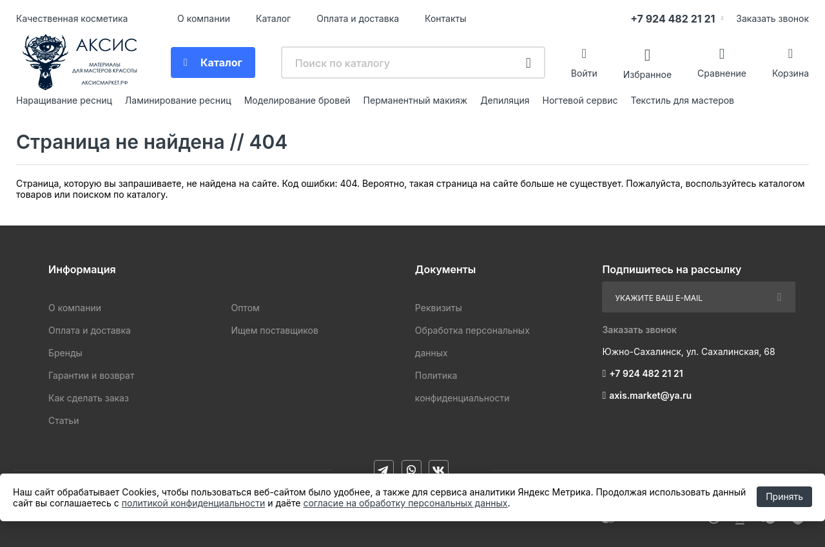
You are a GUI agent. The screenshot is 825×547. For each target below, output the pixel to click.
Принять (784, 496)
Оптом (245, 307)
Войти (584, 73)
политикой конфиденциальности (193, 502)
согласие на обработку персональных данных (405, 502)
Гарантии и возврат (91, 375)
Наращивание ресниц (64, 100)
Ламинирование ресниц (178, 100)
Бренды (65, 352)
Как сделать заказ (88, 397)
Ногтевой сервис (580, 100)
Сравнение (721, 73)
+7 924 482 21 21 (672, 18)
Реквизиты (438, 307)
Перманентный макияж (416, 100)
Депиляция (504, 100)
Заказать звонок (772, 18)
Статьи (63, 420)
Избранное (647, 74)
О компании (203, 18)
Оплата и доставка (357, 18)
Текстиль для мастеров (683, 100)
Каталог (273, 18)
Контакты (445, 18)
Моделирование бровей (297, 100)
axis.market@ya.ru (650, 395)
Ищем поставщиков (274, 330)
